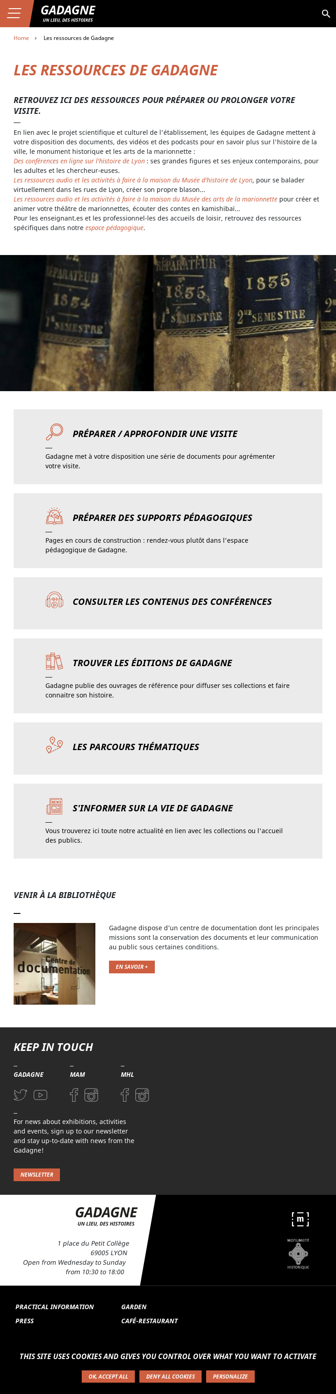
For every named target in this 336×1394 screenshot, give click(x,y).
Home (21, 38)
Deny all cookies (170, 1376)
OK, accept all (108, 1376)
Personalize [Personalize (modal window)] (230, 1376)
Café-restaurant (149, 1320)
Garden (134, 1306)
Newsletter (36, 1174)
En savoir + (132, 967)
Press (24, 1320)
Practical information (54, 1306)
